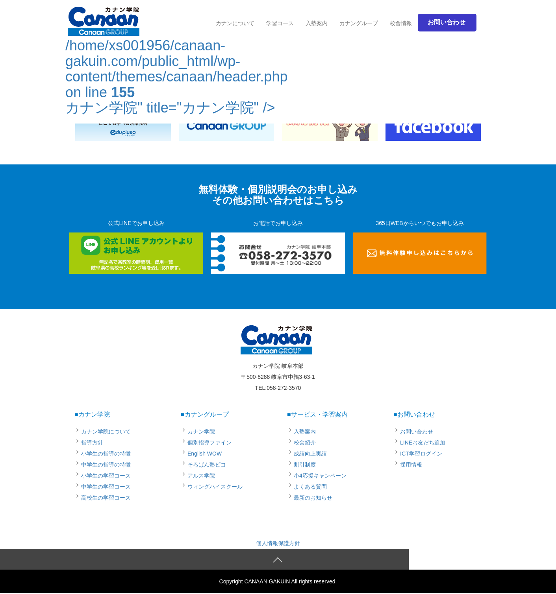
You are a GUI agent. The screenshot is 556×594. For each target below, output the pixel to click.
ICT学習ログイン (421, 453)
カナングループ (358, 23)
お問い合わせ (416, 431)
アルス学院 (201, 475)
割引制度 (305, 464)
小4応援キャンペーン (320, 475)
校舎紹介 (305, 442)
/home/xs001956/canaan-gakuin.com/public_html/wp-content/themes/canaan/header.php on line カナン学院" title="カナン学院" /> (176, 64)
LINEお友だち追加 (422, 442)
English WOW (204, 453)
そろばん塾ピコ (206, 464)
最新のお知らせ (313, 497)
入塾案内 (317, 23)
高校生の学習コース (106, 497)
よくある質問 (310, 486)
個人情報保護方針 (278, 543)
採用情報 (411, 464)
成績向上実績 (310, 453)
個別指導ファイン (209, 442)
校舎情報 (401, 23)
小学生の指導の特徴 (106, 453)
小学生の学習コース (106, 475)
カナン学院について (106, 431)
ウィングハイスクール (215, 486)
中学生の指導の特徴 (106, 464)
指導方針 (92, 442)
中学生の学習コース (106, 486)
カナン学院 (201, 431)
